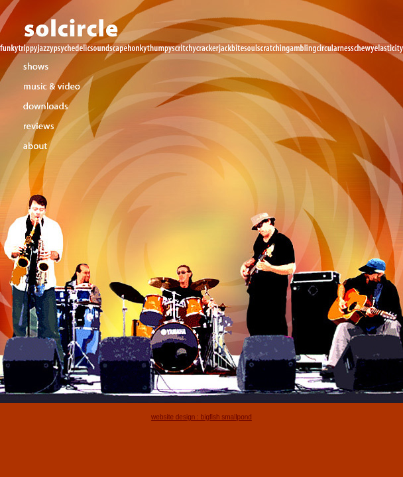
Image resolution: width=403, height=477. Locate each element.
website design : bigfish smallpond (201, 417)
